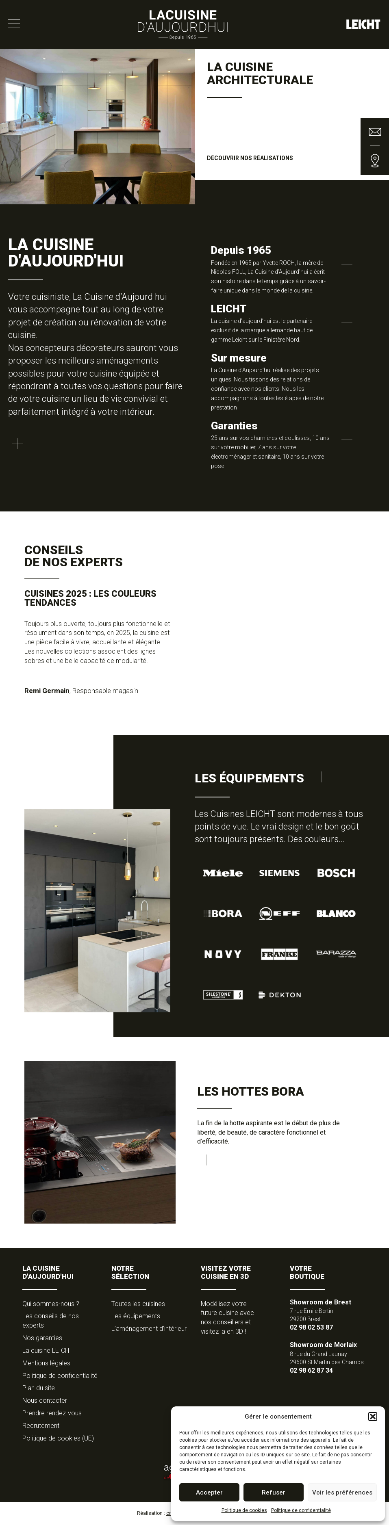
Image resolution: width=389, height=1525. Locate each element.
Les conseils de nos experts (50, 1320)
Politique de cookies (244, 1510)
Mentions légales (46, 1363)
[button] (373, 1416)
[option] (194, 126)
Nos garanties (42, 1338)
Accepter (209, 1492)
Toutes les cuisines (138, 1304)
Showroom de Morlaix (323, 1345)
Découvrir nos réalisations (250, 158)
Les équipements (135, 1316)
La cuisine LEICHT (47, 1350)
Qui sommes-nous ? (50, 1304)
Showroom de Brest (320, 1302)
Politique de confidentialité (301, 1510)
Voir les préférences (342, 1492)
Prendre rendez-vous (52, 1413)
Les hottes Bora (250, 1091)
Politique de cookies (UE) (58, 1438)
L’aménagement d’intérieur (149, 1328)
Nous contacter (44, 1400)
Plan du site (38, 1388)
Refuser (273, 1492)
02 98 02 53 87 (311, 1327)
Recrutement (40, 1426)
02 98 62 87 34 (311, 1370)
